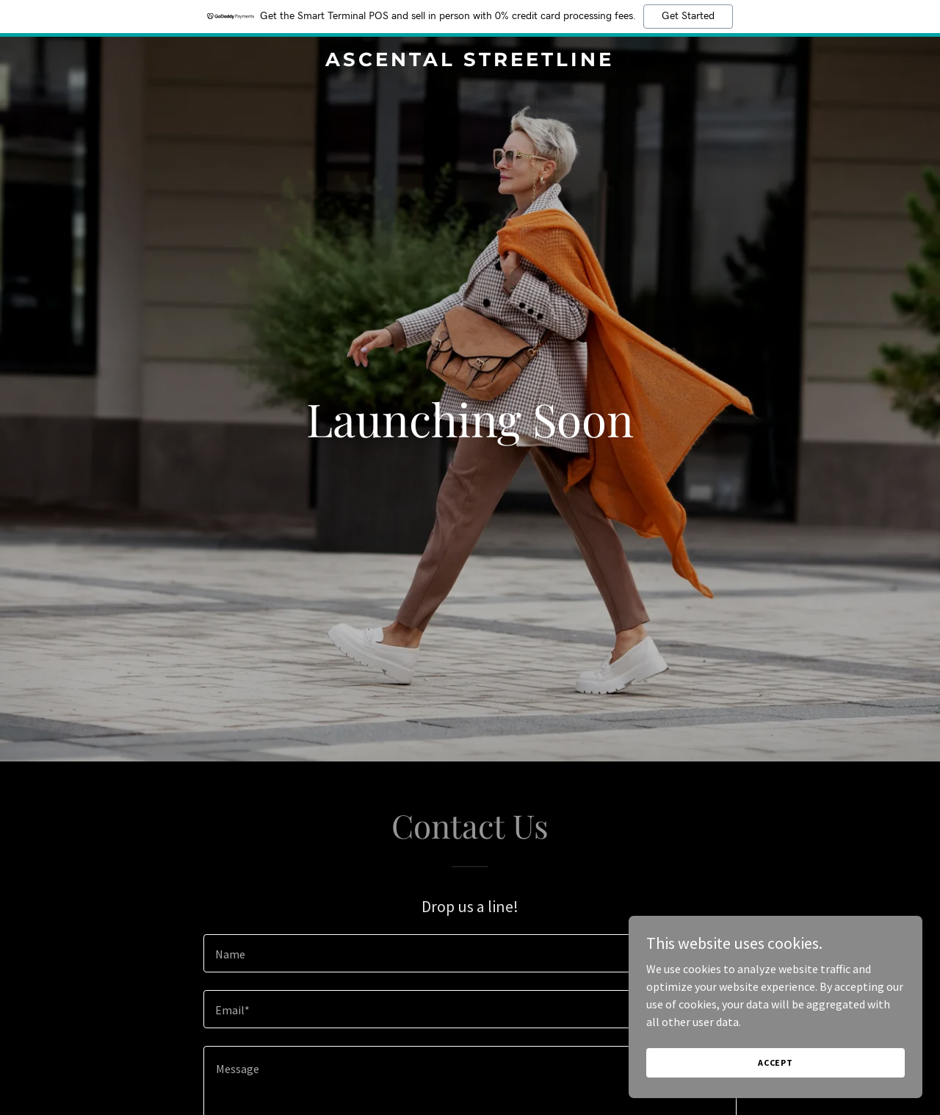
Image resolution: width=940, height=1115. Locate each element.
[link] (470, 61)
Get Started (688, 16)
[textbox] (469, 953)
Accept (775, 1062)
